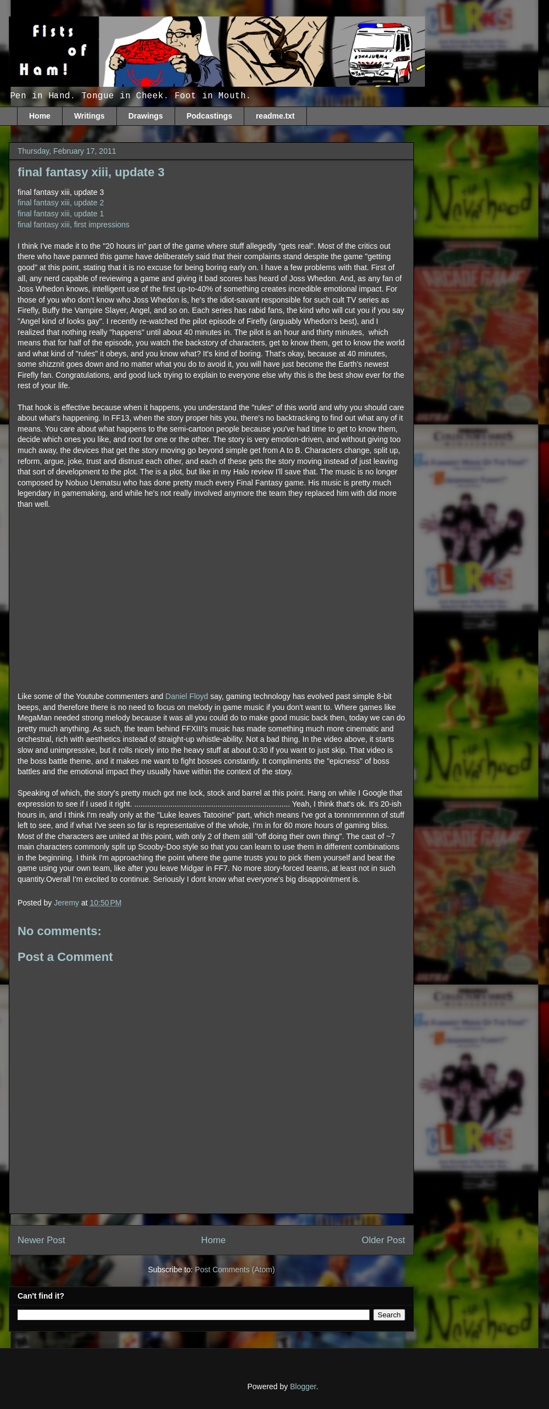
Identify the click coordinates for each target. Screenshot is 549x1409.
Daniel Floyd (186, 696)
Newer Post (41, 1240)
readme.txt (275, 115)
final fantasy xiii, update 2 (61, 202)
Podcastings (209, 115)
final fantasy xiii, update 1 (61, 213)
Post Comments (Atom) (234, 1269)
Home (40, 115)
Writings (89, 115)
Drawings (145, 115)
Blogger (303, 1386)
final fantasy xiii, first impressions (74, 224)
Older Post (383, 1240)
